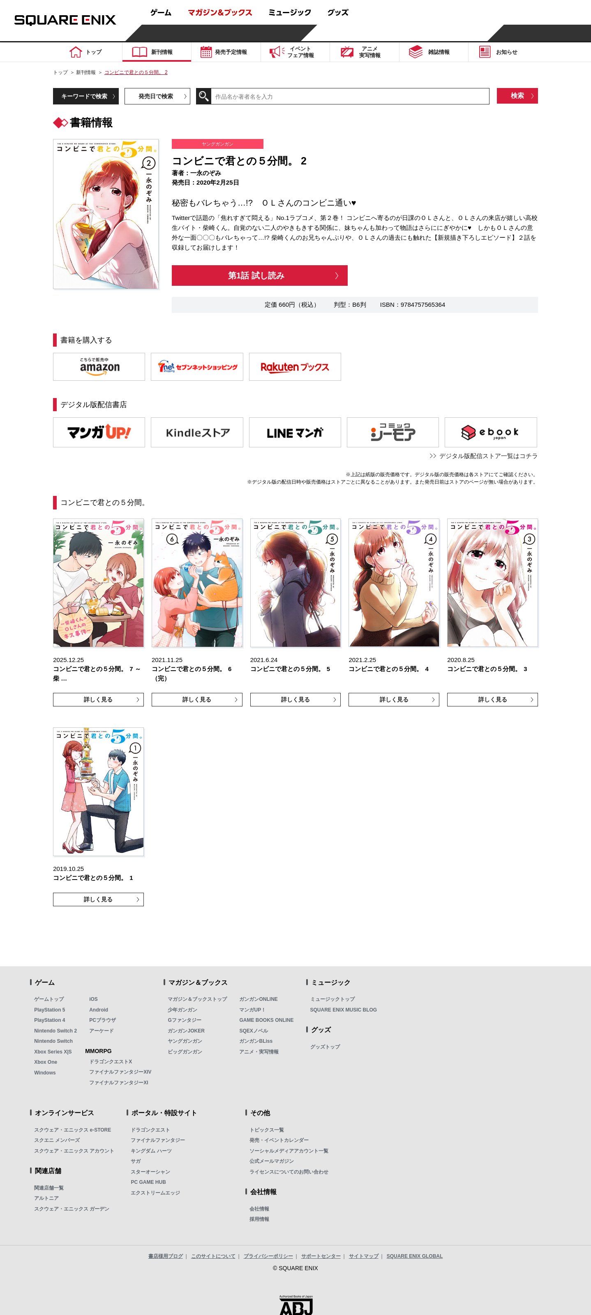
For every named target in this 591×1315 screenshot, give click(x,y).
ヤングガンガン (185, 1041)
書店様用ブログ (165, 1256)
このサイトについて (213, 1256)
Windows (45, 1073)
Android (98, 1010)
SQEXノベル (253, 1031)
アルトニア (46, 1198)
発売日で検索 (156, 96)
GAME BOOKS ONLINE (266, 1020)
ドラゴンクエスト (150, 1130)
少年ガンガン (182, 1010)
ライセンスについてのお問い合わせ (288, 1172)
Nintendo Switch (53, 1041)
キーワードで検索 (84, 96)
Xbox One (45, 1062)
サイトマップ (364, 1256)
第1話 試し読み (256, 275)
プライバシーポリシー (268, 1256)
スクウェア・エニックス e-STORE (72, 1130)
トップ (60, 72)
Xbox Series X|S (53, 1052)
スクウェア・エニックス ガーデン (71, 1209)
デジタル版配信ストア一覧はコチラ (488, 455)
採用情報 (259, 1219)
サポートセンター (321, 1256)
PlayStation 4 (49, 1020)
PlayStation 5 (49, 1010)
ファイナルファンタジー (158, 1140)
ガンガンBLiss (255, 1041)
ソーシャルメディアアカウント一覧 (288, 1151)
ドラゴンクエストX (110, 1062)
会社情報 (259, 1209)
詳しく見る (98, 699)
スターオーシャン (150, 1172)
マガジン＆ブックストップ (197, 999)
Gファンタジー (184, 1020)
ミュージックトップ (332, 999)
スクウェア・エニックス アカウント (74, 1151)
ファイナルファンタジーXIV (120, 1072)
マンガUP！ (252, 1010)
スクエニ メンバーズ (57, 1140)
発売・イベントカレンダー (279, 1140)
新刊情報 (86, 72)
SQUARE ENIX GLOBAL (415, 1256)
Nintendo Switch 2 (55, 1031)
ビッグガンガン (185, 1052)
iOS (93, 999)
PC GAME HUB (148, 1182)
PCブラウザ (102, 1020)
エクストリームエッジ (155, 1193)
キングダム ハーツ (151, 1151)
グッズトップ (325, 1047)
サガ (136, 1161)
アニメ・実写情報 (259, 1052)
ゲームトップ (49, 999)
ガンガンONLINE (258, 999)
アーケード (101, 1031)
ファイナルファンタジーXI (118, 1083)
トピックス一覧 (266, 1130)
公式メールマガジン (271, 1161)
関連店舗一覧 (49, 1188)
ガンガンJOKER (186, 1031)
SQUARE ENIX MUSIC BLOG (343, 1010)
